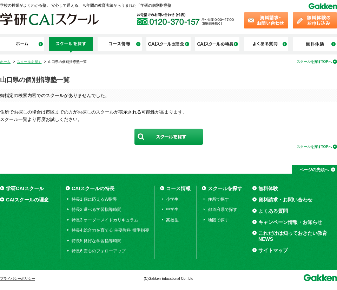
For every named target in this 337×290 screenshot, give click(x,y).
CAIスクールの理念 (27, 199)
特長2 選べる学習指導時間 (96, 209)
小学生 (172, 199)
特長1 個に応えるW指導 (94, 199)
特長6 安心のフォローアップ (99, 251)
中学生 (172, 209)
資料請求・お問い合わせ (285, 199)
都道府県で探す (222, 209)
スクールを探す (225, 188)
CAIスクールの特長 (93, 188)
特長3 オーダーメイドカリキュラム (105, 220)
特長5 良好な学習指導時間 (96, 240)
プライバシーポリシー (17, 279)
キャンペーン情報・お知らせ (290, 222)
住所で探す (218, 199)
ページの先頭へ (314, 169)
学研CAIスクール (25, 188)
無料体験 (268, 188)
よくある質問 (273, 211)
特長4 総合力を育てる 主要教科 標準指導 (110, 230)
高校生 (172, 220)
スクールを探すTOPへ (314, 62)
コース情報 (178, 188)
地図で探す (218, 220)
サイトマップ (273, 250)
